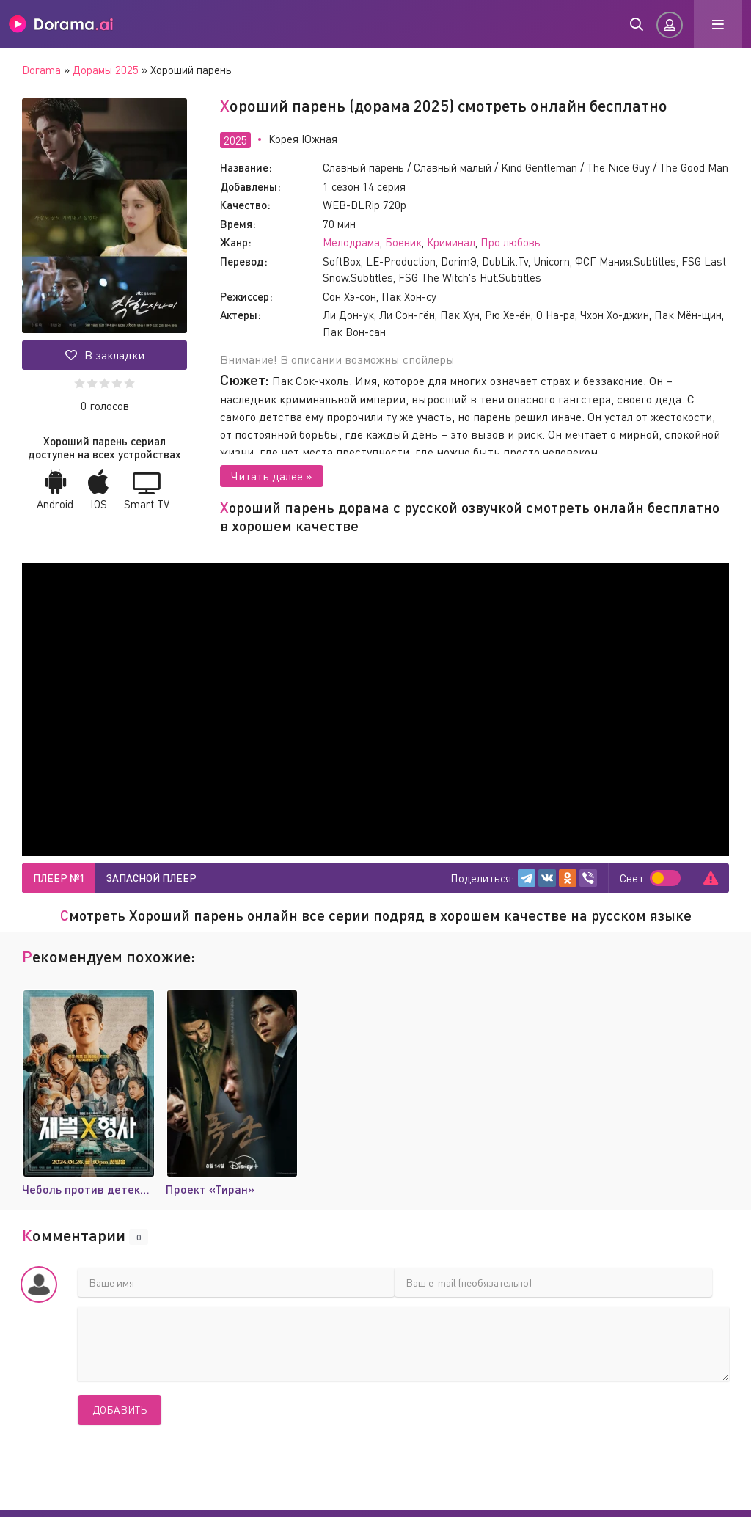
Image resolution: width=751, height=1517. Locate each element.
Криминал (451, 242)
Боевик (403, 242)
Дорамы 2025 (106, 69)
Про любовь (510, 242)
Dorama (41, 69)
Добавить (119, 1409)
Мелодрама (351, 242)
